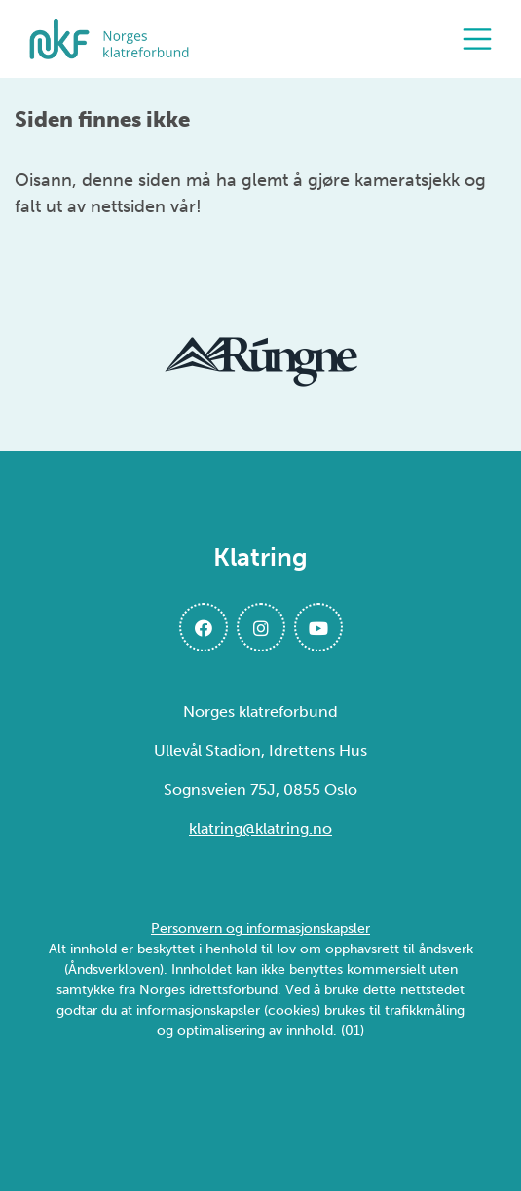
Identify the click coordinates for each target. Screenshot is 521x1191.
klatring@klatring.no (260, 828)
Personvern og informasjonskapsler (260, 928)
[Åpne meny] (482, 39)
